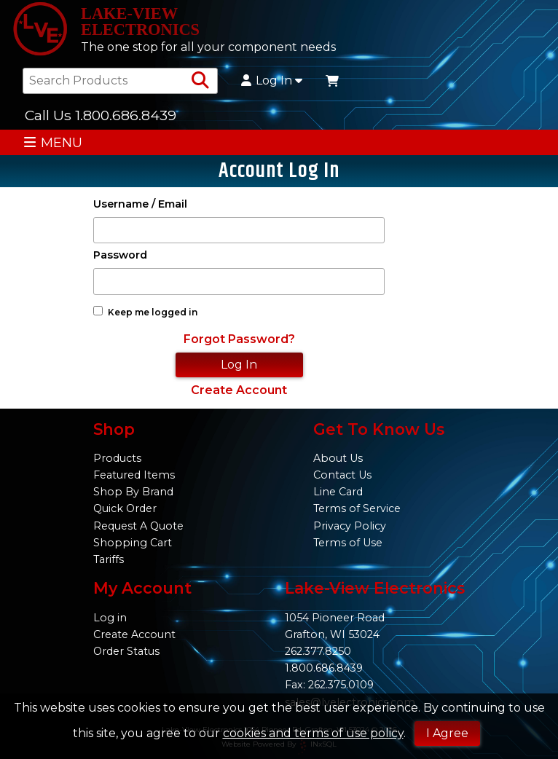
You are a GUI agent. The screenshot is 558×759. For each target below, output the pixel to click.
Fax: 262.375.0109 (329, 684)
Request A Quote (138, 525)
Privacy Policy (349, 525)
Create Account (239, 390)
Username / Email (140, 204)
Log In (271, 80)
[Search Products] (200, 81)
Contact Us (342, 474)
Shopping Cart (132, 542)
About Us (338, 458)
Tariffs (108, 559)
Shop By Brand (133, 491)
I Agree (447, 733)
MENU (53, 142)
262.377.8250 (318, 651)
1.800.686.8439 (324, 668)
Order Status (126, 651)
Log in (110, 617)
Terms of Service (357, 508)
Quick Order (125, 508)
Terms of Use (347, 542)
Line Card (338, 491)
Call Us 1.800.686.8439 (100, 115)
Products (117, 458)
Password (120, 255)
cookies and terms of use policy (313, 733)
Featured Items (134, 474)
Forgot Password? (239, 339)
